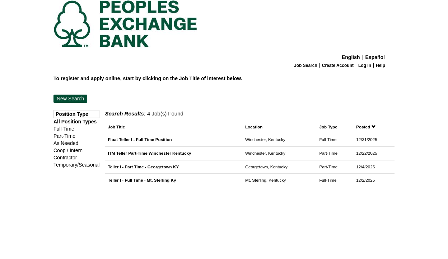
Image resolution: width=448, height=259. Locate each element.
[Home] (224, 25)
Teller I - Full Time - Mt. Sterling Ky (142, 180)
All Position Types (75, 121)
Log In (364, 65)
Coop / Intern (68, 150)
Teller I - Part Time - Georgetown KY (143, 166)
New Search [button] (70, 98)
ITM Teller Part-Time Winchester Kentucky (149, 153)
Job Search (305, 65)
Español (375, 57)
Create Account (338, 65)
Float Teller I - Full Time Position (140, 139)
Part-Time (64, 136)
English (351, 57)
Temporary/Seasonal (76, 165)
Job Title (116, 126)
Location (254, 126)
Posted (365, 126)
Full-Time (63, 129)
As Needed (65, 143)
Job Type (328, 126)
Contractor (65, 157)
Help (380, 65)
